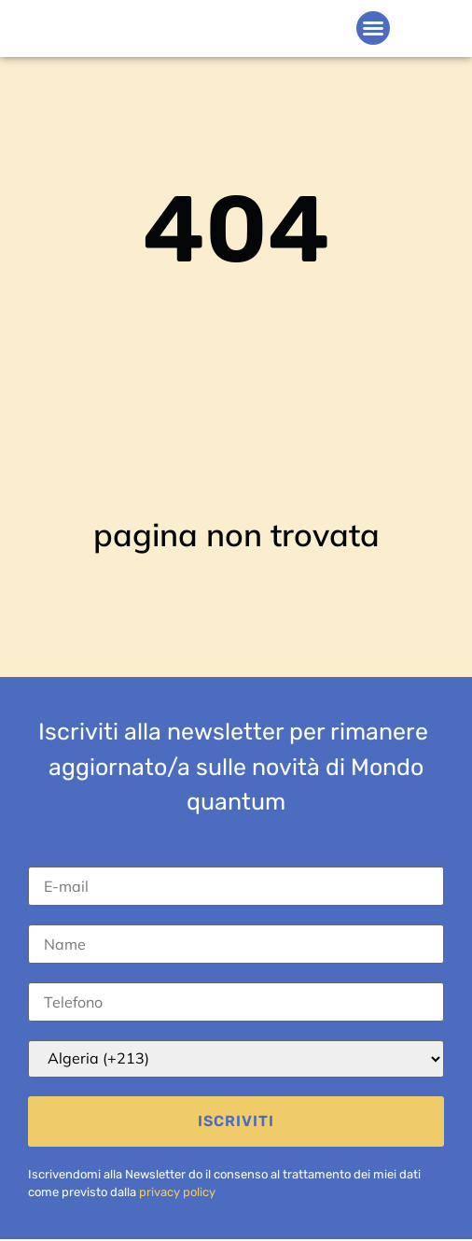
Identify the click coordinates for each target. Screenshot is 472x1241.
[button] (373, 28)
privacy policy (177, 1192)
